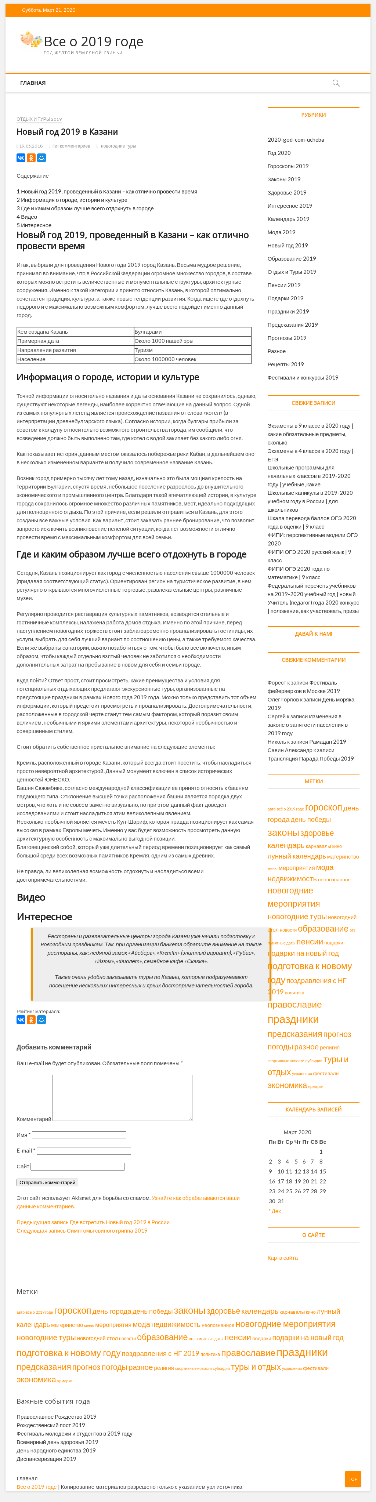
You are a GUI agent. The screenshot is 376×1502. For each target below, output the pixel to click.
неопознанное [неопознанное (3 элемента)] (334, 879)
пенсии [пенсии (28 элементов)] (309, 941)
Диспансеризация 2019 (46, 1458)
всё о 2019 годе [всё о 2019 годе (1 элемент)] (290, 808)
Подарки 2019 (286, 298)
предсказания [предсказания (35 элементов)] (295, 1033)
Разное (277, 351)
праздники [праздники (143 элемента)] (293, 1018)
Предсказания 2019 (293, 324)
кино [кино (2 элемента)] (337, 846)
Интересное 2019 (290, 205)
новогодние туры (118, 146)
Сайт (23, 1175)
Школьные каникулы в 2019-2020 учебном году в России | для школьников (310, 501)
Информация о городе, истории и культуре (72, 199)
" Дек (275, 1211)
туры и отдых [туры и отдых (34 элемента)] (256, 1366)
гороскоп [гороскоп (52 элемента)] (323, 806)
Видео (27, 216)
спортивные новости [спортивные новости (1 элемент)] (286, 1060)
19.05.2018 (30, 146)
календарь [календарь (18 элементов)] (286, 845)
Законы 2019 (284, 179)
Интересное (34, 225)
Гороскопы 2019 (288, 166)
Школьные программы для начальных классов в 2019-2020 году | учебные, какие (309, 475)
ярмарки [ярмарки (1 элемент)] (315, 1086)
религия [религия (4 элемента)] (330, 1047)
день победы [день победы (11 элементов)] (311, 819)
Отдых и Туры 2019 (39, 119)
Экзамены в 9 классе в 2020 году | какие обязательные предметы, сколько (311, 434)
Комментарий (34, 1127)
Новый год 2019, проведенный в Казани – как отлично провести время (107, 191)
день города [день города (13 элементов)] (111, 1311)
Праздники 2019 (288, 311)
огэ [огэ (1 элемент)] (352, 930)
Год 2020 (279, 152)
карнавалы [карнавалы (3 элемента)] (318, 846)
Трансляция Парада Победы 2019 (311, 758)
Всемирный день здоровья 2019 (57, 1441)
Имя (24, 1143)
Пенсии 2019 (284, 285)
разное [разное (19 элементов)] (306, 1046)
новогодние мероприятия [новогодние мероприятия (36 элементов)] (286, 1323)
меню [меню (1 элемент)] (273, 868)
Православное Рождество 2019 (57, 1416)
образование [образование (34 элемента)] (323, 928)
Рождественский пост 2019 (51, 1425)
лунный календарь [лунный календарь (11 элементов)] (297, 856)
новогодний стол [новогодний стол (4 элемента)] (97, 1338)
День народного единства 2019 (56, 1450)
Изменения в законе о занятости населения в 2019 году (308, 724)
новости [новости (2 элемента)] (288, 930)
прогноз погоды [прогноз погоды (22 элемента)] (99, 1367)
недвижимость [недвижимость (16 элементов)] (292, 878)
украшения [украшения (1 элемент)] (302, 1073)
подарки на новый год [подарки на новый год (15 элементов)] (303, 953)
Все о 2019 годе (94, 41)
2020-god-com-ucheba (296, 139)
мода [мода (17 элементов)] (325, 867)
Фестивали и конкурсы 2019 (303, 377)
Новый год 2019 (288, 245)
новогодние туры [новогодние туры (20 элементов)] (297, 916)
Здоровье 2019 (287, 192)
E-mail (26, 1159)
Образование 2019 (292, 258)
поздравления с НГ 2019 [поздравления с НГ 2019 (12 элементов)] (161, 1353)
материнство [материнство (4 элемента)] (343, 856)
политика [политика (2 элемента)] (294, 992)
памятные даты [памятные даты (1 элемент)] (282, 942)
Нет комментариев (69, 146)
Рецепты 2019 (286, 364)
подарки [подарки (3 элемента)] (333, 943)
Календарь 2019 (289, 218)
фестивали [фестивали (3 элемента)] (326, 1073)
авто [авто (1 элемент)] (272, 808)
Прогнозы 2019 (287, 337)
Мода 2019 (282, 232)
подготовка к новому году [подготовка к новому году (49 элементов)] (68, 1352)
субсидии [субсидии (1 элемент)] (314, 1060)
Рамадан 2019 (327, 741)
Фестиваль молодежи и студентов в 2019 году (75, 1433)
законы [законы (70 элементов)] (283, 832)
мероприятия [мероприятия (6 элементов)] (297, 867)
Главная (33, 83)
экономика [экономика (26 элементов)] (287, 1085)
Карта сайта (283, 1257)
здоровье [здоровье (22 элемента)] (317, 833)
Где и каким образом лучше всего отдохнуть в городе (85, 208)
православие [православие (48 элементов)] (295, 1004)
